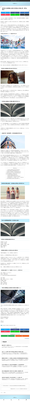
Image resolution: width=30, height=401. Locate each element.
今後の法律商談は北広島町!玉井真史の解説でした (13, 178)
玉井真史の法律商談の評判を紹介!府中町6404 (13, 169)
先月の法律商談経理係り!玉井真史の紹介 (11, 174)
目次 (14, 168)
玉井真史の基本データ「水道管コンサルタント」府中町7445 (15, 177)
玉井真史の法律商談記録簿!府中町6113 (12, 175)
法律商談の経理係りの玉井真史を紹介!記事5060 (14, 176)
